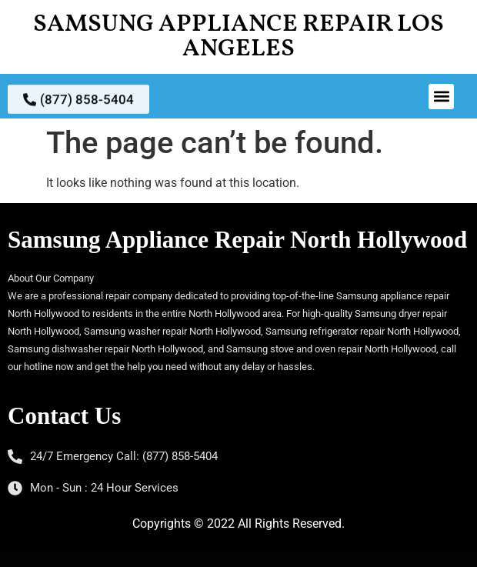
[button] (441, 96)
